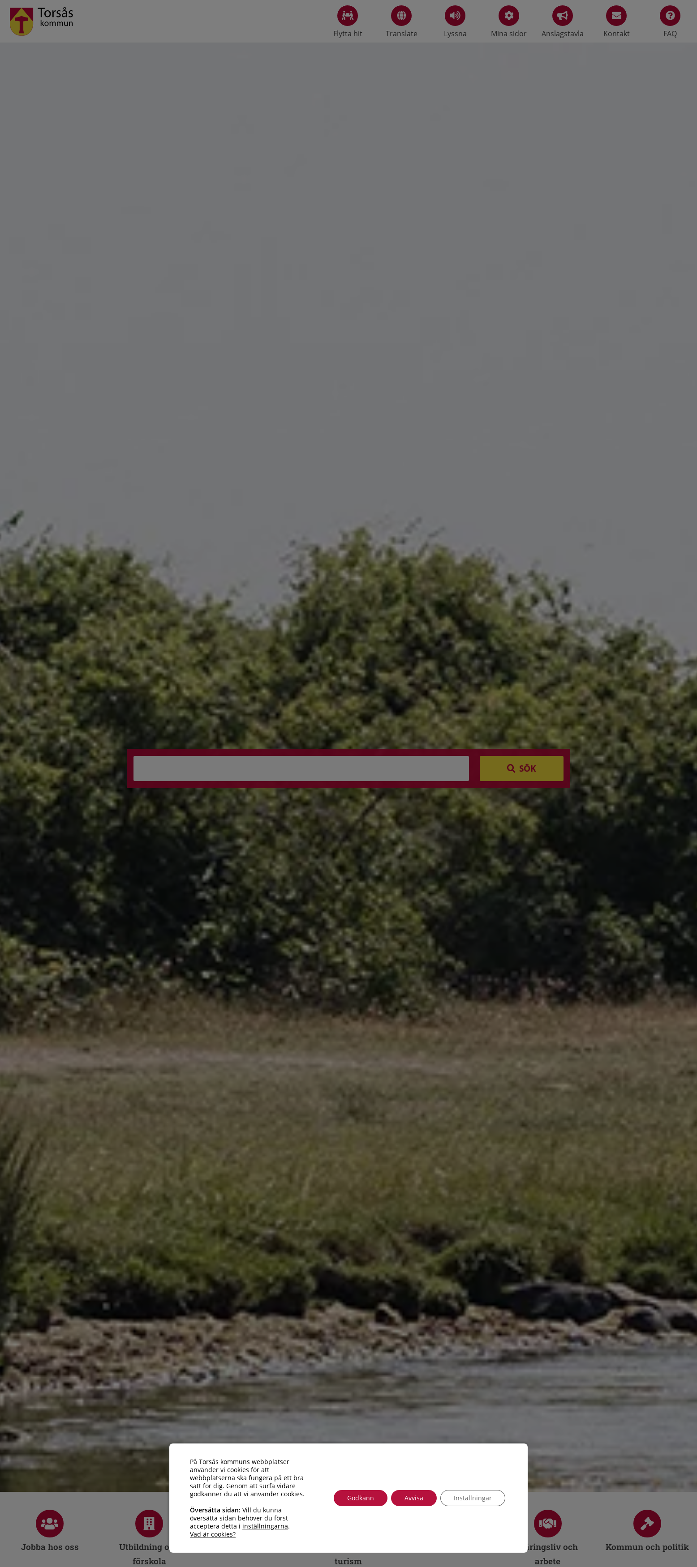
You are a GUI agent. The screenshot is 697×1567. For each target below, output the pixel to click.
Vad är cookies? (213, 1534)
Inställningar (473, 1498)
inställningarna (265, 1526)
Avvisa (413, 1498)
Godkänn (360, 1498)
